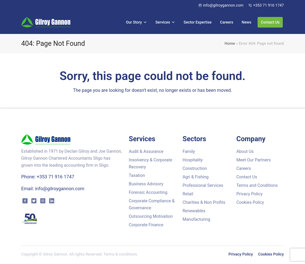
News (246, 22)
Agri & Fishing (196, 176)
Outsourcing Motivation (151, 216)
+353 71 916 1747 (268, 5)
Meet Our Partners (253, 159)
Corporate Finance (146, 224)
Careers (226, 22)
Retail (188, 193)
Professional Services (203, 185)
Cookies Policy (250, 202)
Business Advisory (146, 183)
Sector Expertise (198, 22)
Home (230, 43)
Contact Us (270, 22)
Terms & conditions (120, 254)
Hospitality (193, 159)
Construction (195, 168)
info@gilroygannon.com (223, 5)
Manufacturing (196, 219)
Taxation (137, 175)
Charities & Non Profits (204, 202)
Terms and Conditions (257, 185)
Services (165, 22)
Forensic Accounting (148, 192)
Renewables (194, 210)
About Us (245, 151)
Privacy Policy (249, 193)
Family (189, 151)
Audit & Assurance (146, 151)
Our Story (136, 22)
